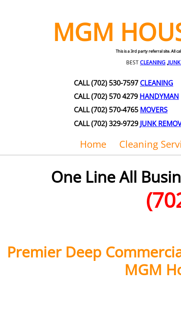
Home (93, 143)
